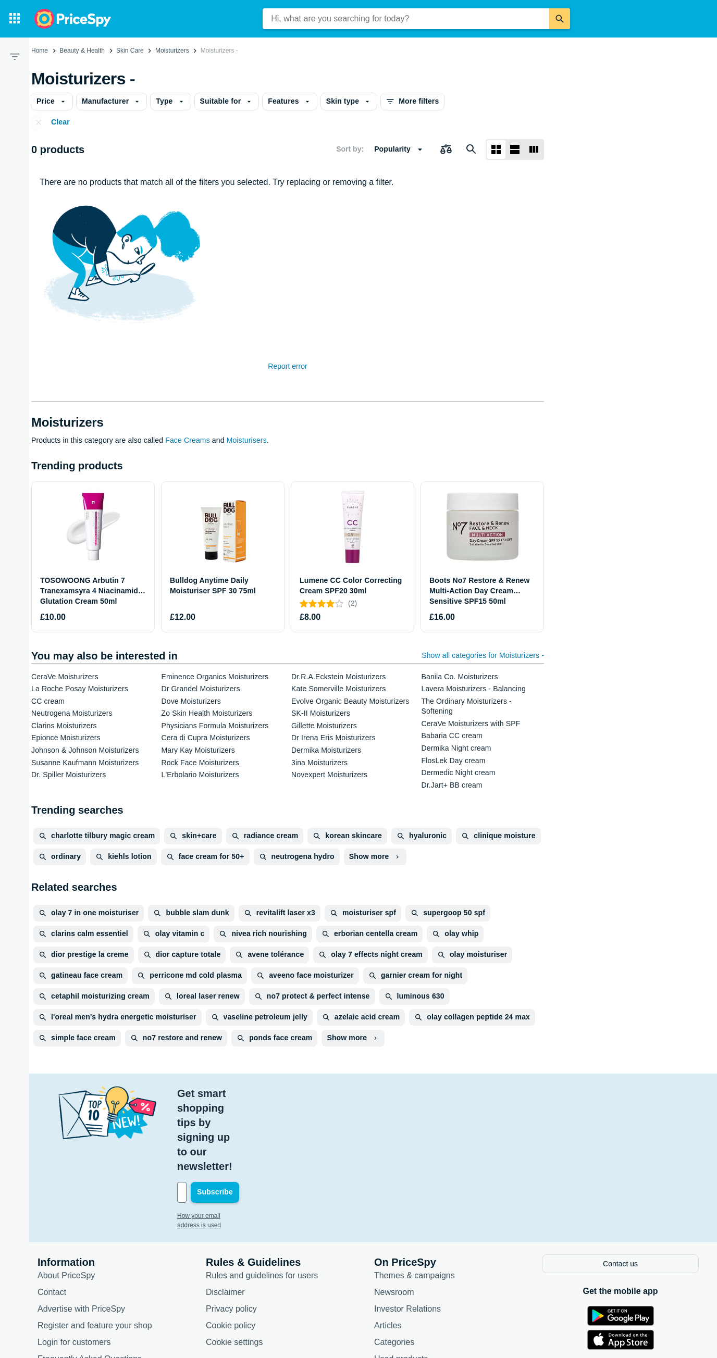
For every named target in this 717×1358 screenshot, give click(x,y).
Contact (52, 1218)
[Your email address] (247, 1119)
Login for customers (74, 1268)
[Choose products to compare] (446, 149)
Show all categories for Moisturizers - (483, 655)
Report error (287, 366)
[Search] (559, 18)
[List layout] (514, 149)
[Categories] (14, 19)
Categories (394, 1268)
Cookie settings (234, 1268)
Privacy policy (231, 1234)
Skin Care (130, 50)
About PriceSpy (66, 1201)
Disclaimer (225, 1218)
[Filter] (14, 56)
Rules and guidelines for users (262, 1201)
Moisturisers (247, 440)
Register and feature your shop (95, 1251)
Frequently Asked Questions (90, 1284)
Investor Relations (407, 1234)
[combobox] (406, 18)
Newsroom (394, 1218)
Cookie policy (230, 1251)
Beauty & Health (82, 50)
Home (39, 50)
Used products (401, 1284)
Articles (387, 1251)
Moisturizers (172, 50)
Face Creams (187, 440)
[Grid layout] (496, 149)
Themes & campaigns (414, 1201)
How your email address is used (221, 1143)
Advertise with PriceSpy (81, 1234)
